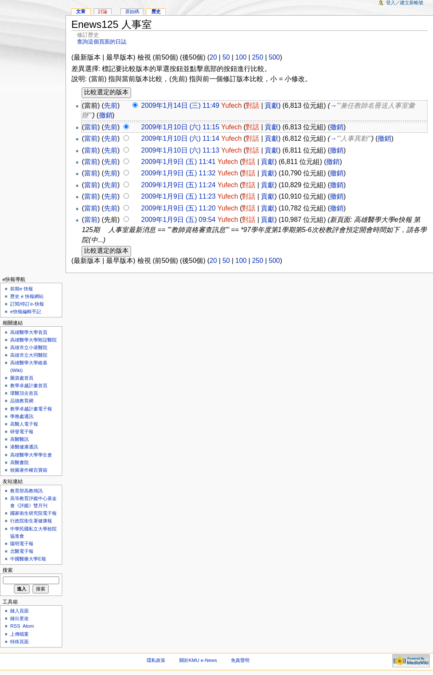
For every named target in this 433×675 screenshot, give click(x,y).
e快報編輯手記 (25, 311)
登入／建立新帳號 (404, 2)
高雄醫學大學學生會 (31, 454)
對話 (252, 105)
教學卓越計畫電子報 (31, 408)
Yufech (231, 105)
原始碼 (132, 11)
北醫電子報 (21, 551)
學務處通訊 (21, 416)
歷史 (156, 11)
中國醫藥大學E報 (28, 558)
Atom (28, 626)
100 (241, 57)
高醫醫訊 (19, 439)
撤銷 (105, 115)
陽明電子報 (21, 543)
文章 (80, 11)
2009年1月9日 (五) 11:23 (178, 196)
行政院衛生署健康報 (31, 520)
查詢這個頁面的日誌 (101, 41)
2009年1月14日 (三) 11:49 (180, 105)
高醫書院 (19, 462)
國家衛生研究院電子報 (33, 513)
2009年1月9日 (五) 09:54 (178, 219)
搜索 (8, 570)
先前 (111, 105)
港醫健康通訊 (24, 446)
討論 (102, 11)
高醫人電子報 (24, 423)
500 (274, 57)
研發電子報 (21, 431)
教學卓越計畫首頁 (28, 385)
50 (226, 57)
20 (213, 57)
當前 (91, 127)
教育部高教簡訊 (26, 490)
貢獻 (271, 105)
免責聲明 (240, 660)
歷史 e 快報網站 (29, 296)
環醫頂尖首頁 (24, 393)
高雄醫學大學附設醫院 (33, 339)
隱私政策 (156, 660)
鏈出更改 (19, 618)
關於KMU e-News (198, 660)
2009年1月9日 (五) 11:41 (178, 161)
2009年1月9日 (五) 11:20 (178, 208)
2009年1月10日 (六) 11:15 (180, 127)
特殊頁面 (19, 641)
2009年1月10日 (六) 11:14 (180, 138)
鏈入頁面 (19, 610)
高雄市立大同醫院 (28, 355)
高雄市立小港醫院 (28, 347)
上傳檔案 (19, 634)
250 (257, 57)
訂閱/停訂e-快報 (27, 303)
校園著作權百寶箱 (28, 470)
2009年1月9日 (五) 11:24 (178, 185)
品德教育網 (21, 400)
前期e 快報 (21, 288)
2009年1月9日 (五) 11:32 (178, 173)
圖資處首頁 (21, 377)
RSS (15, 626)
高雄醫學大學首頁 (28, 332)
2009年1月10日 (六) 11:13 (180, 150)
